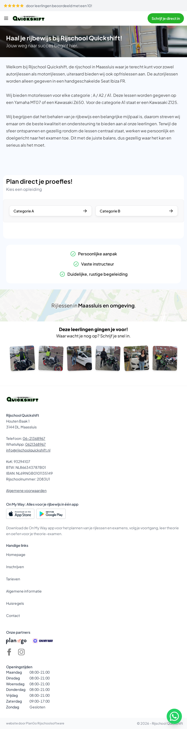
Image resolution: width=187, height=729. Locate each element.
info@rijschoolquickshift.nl (28, 450)
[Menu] (6, 18)
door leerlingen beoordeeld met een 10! (48, 5)
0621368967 (35, 444)
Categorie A (50, 210)
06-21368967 (34, 438)
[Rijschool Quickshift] (28, 18)
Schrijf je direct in (166, 18)
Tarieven (13, 579)
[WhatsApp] (174, 716)
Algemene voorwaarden (26, 490)
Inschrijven (15, 566)
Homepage (15, 554)
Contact (13, 615)
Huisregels (15, 603)
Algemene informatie (24, 591)
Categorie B (137, 210)
